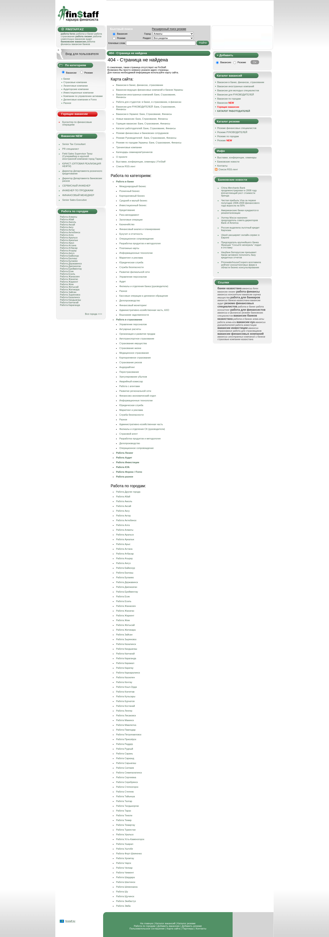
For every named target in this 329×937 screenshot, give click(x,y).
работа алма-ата (226, 322)
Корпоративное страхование (135, 357)
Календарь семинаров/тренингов (134, 152)
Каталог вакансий (165, 923)
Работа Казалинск (70, 297)
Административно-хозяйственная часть (141, 424)
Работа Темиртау (125, 825)
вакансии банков (81, 44)
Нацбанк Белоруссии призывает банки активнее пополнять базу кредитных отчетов (239, 255)
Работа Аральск (68, 237)
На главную (146, 923)
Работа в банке (125, 181)
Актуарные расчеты (130, 329)
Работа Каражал (125, 663)
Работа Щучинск (125, 896)
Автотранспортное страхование (136, 338)
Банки (66, 78)
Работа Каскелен (125, 677)
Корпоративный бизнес (132, 195)
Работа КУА (122, 467)
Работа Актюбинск (70, 232)
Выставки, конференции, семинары (237, 157)
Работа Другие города (128, 491)
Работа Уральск (125, 834)
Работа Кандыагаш (70, 300)
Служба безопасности (131, 267)
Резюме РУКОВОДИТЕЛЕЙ (232, 132)
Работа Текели (124, 815)
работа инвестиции (246, 325)
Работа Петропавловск (128, 734)
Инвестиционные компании (78, 92)
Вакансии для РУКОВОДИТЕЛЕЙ (235, 94)
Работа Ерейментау (71, 268)
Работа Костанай (125, 706)
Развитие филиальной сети (134, 272)
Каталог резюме (186, 923)
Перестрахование (129, 372)
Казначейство (126, 224)
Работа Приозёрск (126, 739)
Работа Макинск (125, 720)
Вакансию (225, 62)
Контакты (222, 165)
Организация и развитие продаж (137, 334)
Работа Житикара (69, 289)
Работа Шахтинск (125, 882)
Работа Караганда (70, 305)
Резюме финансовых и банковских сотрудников (142, 133)
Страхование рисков (130, 362)
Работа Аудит (124, 457)
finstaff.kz (70, 921)
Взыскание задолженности (134, 314)
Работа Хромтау (125, 858)
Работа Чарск (123, 863)
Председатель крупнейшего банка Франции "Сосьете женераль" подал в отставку (241, 245)
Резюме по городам (228, 136)
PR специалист (70, 149)
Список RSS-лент (228, 169)
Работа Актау (67, 229)
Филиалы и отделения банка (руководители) (143, 286)
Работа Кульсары (125, 696)
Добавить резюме (192, 926)
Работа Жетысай (69, 287)
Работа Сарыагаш (126, 763)
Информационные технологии (136, 253)
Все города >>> (93, 314)
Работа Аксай (67, 224)
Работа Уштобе (124, 848)
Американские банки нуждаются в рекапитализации (240, 211)
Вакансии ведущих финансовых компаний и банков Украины (149, 89)
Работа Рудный (124, 748)
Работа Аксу (66, 227)
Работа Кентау (124, 682)
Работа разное (124, 476)
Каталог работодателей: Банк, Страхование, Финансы (146, 128)
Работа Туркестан (126, 829)
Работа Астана (68, 245)
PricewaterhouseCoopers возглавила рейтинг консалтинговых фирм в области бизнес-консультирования (241, 265)
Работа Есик (66, 271)
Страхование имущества (133, 343)
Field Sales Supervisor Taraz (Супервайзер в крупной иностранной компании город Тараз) (82, 156)
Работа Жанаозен (70, 276)
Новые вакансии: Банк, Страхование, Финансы (142, 118)
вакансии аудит (83, 39)
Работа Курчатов (125, 701)
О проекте (121, 157)
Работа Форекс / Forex (129, 472)
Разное (67, 103)
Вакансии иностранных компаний (235, 86)
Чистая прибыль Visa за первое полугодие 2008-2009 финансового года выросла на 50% (240, 203)
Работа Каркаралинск (128, 672)
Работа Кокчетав (125, 691)
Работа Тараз (123, 810)
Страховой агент (128, 433)
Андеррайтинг (127, 367)
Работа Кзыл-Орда (126, 687)
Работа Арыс (67, 242)
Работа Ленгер (124, 710)
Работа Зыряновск (70, 294)
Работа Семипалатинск (129, 772)
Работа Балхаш (68, 258)
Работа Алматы (68, 216)
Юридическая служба (131, 262)
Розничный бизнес (129, 191)
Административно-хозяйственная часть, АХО (144, 310)
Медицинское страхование (134, 353)
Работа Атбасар (68, 248)
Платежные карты (129, 248)
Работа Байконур (69, 255)
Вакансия (122, 33)
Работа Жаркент (69, 281)
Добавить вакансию (168, 926)
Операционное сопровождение (136, 238)
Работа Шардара (125, 877)
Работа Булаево (69, 261)
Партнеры (188, 928)
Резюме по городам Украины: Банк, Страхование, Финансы (148, 142)
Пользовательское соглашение (147, 928)
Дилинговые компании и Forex (80, 99)
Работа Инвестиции (127, 462)
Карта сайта (173, 928)
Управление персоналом (133, 276)
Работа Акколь (68, 222)
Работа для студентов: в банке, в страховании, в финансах (148, 102)
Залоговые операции (130, 219)
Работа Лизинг (124, 453)
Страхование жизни (130, 348)
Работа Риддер (124, 744)
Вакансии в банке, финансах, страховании (139, 85)
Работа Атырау (68, 250)
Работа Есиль (67, 274)
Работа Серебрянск (127, 782)
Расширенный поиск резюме (169, 29)
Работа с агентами (129, 386)
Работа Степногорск (127, 787)
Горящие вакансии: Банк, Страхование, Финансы (143, 123)
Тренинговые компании (129, 147)
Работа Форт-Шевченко (129, 853)
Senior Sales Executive (74, 200)
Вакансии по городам (229, 98)
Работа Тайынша (125, 796)
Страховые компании (75, 82)
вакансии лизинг (226, 291)
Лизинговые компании (75, 85)
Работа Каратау (124, 668)
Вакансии (225, 102)
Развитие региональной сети (135, 391)
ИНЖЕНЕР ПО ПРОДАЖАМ (77, 190)
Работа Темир (123, 820)
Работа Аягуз (67, 253)
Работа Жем (66, 284)
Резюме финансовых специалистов (236, 128)
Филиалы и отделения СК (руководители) (142, 429)
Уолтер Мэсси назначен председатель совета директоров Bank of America (239, 220)
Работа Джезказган (70, 266)
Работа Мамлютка (126, 725)
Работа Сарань (124, 753)
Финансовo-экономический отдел (137, 395)
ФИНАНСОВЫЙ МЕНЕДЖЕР (78, 195)
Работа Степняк (125, 791)
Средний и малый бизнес (133, 200)
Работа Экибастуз (126, 901)
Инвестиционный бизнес (133, 205)
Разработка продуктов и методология (140, 243)
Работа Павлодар (126, 729)
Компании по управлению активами (83, 96)
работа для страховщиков (247, 330)
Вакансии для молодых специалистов (238, 90)
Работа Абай (67, 219)
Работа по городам (144, 926)
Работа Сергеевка (126, 777)
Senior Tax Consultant (73, 144)
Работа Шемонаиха (126, 887)
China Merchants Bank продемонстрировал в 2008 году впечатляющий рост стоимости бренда (239, 191)
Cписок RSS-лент (126, 166)
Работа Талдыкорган (127, 806)
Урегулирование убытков (133, 376)
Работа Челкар (124, 867)
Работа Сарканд (125, 758)
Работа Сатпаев (125, 768)
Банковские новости (228, 161)
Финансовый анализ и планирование (139, 229)
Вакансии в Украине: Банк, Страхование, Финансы (144, 114)
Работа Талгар (124, 801)
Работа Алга (66, 235)
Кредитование (127, 210)
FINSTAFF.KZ (72, 29)
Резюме (121, 38)
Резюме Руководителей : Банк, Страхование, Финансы (146, 138)
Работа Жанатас (69, 279)
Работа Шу (122, 891)
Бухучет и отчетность (131, 234)
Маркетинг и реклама (131, 257)
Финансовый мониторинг (133, 305)
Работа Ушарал (124, 844)
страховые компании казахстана (235, 339)
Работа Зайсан (68, 292)
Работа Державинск (71, 263)
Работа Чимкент (125, 872)
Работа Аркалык (69, 240)
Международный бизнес (132, 186)
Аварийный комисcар (131, 381)
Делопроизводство (129, 300)
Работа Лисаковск (126, 715)
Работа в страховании (129, 319)
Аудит (122, 281)
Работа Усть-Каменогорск (130, 839)
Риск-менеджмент (129, 215)
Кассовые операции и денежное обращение (143, 295)
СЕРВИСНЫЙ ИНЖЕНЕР (76, 185)
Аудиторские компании (76, 89)
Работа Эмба (123, 906)
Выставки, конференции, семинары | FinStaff (140, 161)
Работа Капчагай (69, 302)
